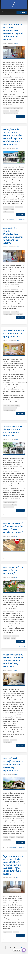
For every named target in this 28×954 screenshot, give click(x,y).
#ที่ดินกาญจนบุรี (16, 636)
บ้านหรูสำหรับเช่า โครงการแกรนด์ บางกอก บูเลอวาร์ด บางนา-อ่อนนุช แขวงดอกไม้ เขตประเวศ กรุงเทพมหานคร (13, 137)
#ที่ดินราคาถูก (7, 638)
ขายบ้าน (6, 837)
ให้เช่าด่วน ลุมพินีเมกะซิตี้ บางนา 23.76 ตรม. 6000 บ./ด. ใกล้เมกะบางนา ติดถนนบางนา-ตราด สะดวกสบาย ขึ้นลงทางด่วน (13, 865)
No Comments (22, 121)
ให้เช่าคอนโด (16, 932)
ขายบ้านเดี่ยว (7, 504)
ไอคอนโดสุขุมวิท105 (8, 742)
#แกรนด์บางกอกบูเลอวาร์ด (9, 211)
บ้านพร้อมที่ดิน (14, 504)
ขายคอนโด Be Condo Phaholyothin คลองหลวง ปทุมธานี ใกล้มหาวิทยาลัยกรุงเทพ (13, 235)
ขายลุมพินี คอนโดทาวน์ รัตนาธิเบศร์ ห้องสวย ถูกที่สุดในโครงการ (13, 333)
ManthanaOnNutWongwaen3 (11, 502)
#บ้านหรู (6, 209)
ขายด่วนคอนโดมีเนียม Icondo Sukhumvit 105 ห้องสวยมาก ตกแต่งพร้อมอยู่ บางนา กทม (13, 660)
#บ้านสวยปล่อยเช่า (19, 206)
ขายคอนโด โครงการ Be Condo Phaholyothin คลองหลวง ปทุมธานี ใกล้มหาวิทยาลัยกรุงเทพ (13, 32)
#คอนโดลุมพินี (14, 407)
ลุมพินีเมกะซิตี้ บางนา (8, 932)
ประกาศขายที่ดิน (12, 558)
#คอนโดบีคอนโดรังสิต (8, 314)
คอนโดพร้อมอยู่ (13, 739)
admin (16, 43)
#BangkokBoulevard (9, 206)
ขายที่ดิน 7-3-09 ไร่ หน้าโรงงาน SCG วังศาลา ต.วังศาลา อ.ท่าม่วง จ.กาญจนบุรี (13, 528)
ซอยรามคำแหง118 (20, 837)
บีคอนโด (16, 113)
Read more (20, 116)
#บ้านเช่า (12, 209)
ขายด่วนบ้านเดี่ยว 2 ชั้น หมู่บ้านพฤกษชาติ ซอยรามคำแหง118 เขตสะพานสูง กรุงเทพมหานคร (13, 764)
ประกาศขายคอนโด (12, 121)
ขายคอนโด (6, 110)
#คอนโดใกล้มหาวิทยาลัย (18, 314)
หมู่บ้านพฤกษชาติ (7, 839)
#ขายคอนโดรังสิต (15, 311)
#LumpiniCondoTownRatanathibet (12, 405)
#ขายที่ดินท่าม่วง (7, 636)
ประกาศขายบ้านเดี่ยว (13, 514)
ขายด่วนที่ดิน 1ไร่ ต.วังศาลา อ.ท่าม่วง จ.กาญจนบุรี (13, 570)
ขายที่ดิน (13, 638)
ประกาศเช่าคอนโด (12, 940)
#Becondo (7, 311)
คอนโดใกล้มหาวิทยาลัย (8, 113)
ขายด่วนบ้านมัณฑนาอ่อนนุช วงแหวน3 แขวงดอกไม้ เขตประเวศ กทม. (12, 431)
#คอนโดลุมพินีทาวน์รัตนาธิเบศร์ (10, 410)
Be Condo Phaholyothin (17, 108)
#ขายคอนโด (7, 407)
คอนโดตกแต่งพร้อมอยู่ (14, 110)
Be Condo (7, 108)
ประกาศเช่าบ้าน (12, 219)
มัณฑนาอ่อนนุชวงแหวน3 (9, 507)
